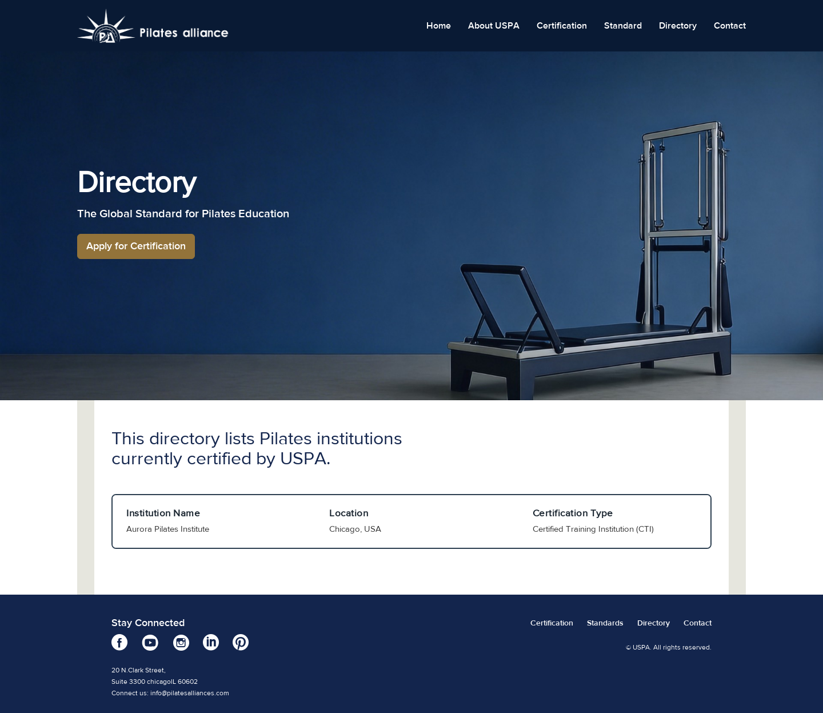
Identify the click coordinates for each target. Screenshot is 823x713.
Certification (562, 25)
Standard (623, 25)
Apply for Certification (136, 246)
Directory (678, 25)
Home (438, 25)
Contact (730, 25)
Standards (605, 623)
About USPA (494, 25)
